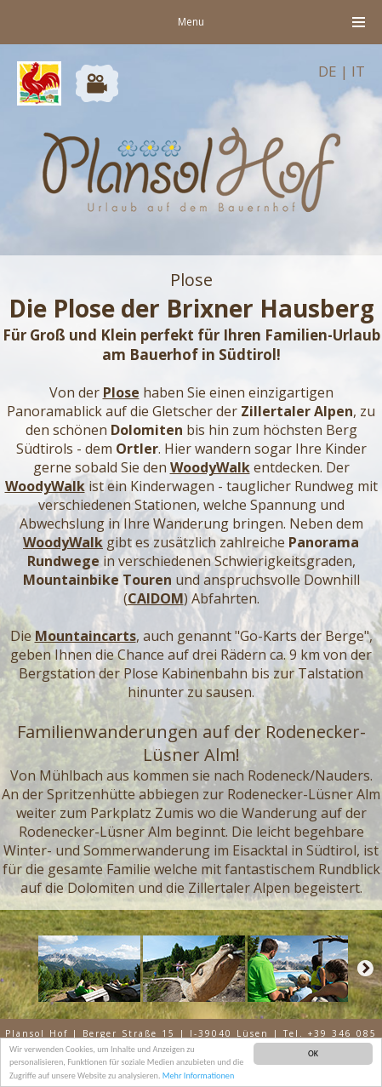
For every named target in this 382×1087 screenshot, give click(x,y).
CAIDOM (156, 598)
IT (358, 71)
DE (327, 71)
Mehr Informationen (198, 1076)
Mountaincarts (85, 635)
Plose (121, 392)
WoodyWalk (210, 467)
